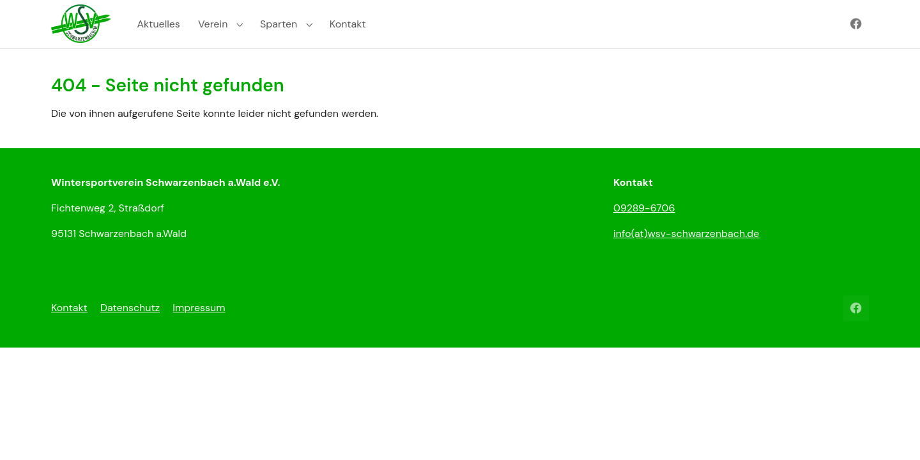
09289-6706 (644, 231)
